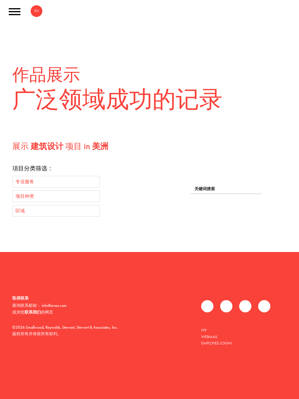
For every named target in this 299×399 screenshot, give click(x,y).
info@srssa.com (54, 305)
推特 (226, 306)
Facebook (207, 306)
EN (36, 10)
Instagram (264, 306)
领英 (245, 306)
